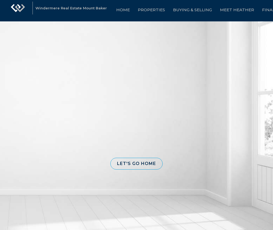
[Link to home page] (18, 10)
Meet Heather (237, 9)
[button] (136, 164)
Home (123, 9)
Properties (151, 9)
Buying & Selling (192, 9)
